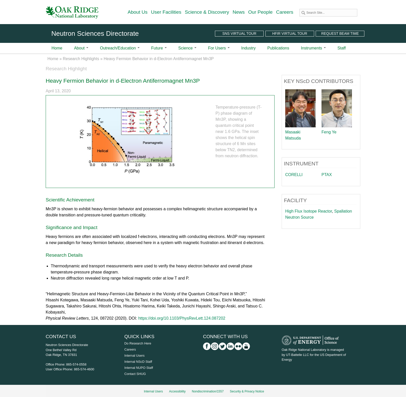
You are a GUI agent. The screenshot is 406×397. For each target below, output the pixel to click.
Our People (260, 12)
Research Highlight (66, 68)
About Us (137, 12)
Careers (284, 12)
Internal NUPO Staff (138, 368)
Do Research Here (137, 343)
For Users (219, 48)
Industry (248, 48)
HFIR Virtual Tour (289, 33)
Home (57, 48)
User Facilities (166, 12)
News (239, 12)
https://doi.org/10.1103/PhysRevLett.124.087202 (181, 318)
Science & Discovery (207, 12)
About (81, 48)
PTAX (327, 174)
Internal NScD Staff (138, 362)
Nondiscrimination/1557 (208, 391)
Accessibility (177, 391)
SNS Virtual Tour (239, 33)
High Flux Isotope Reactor (308, 211)
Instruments (313, 48)
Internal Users (134, 355)
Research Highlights (81, 59)
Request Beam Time (340, 33)
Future (159, 48)
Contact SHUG (135, 374)
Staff (341, 48)
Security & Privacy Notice (247, 391)
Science (187, 48)
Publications (278, 48)
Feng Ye (329, 132)
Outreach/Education (120, 48)
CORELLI (293, 174)
